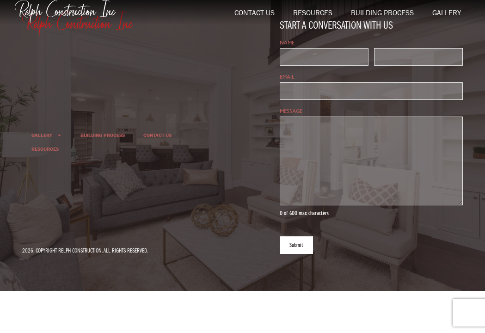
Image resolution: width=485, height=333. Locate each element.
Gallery (446, 12)
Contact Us (254, 12)
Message (308, 111)
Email (304, 77)
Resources (312, 12)
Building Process (382, 12)
